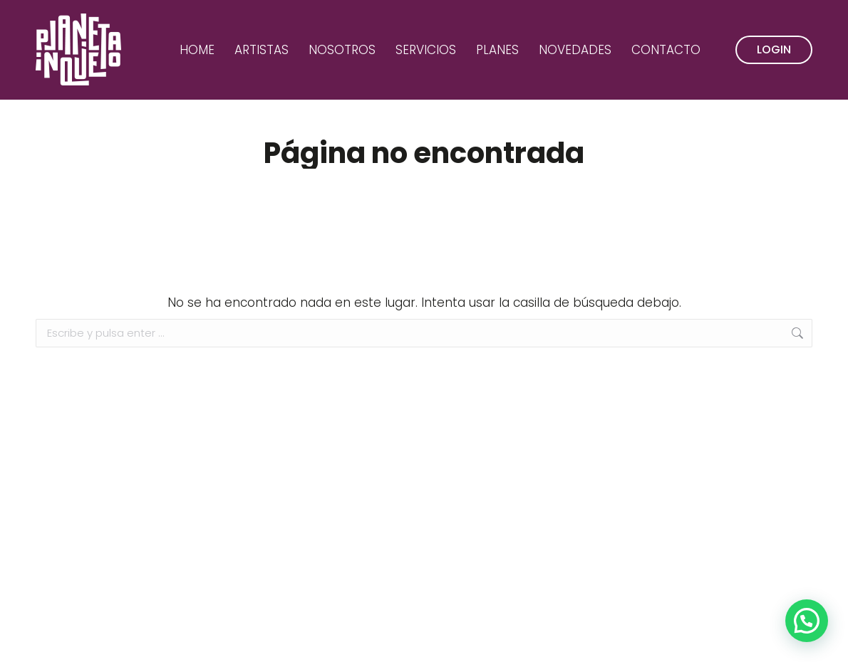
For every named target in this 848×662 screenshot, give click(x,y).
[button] (806, 620)
